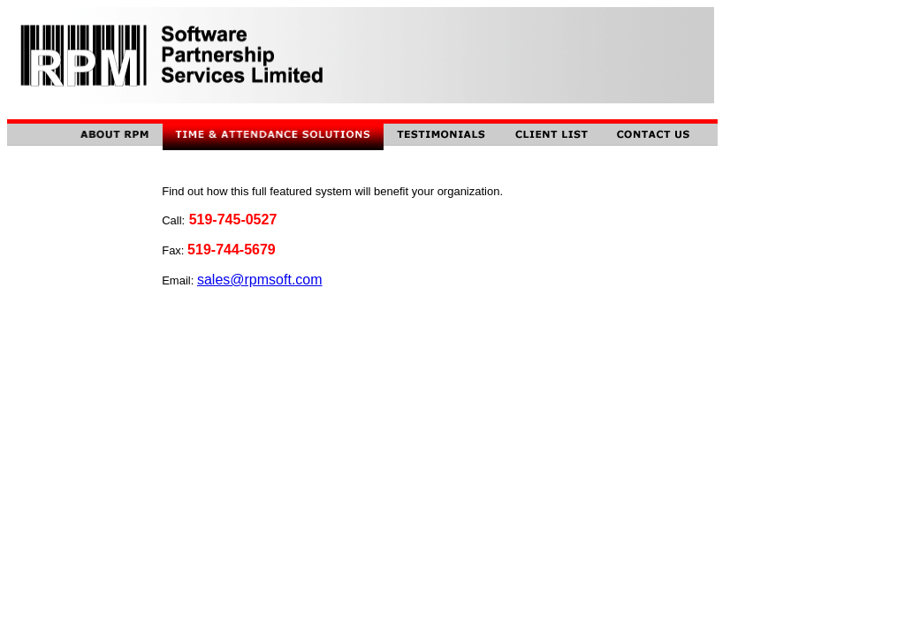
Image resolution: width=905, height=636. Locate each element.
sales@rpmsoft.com (260, 279)
